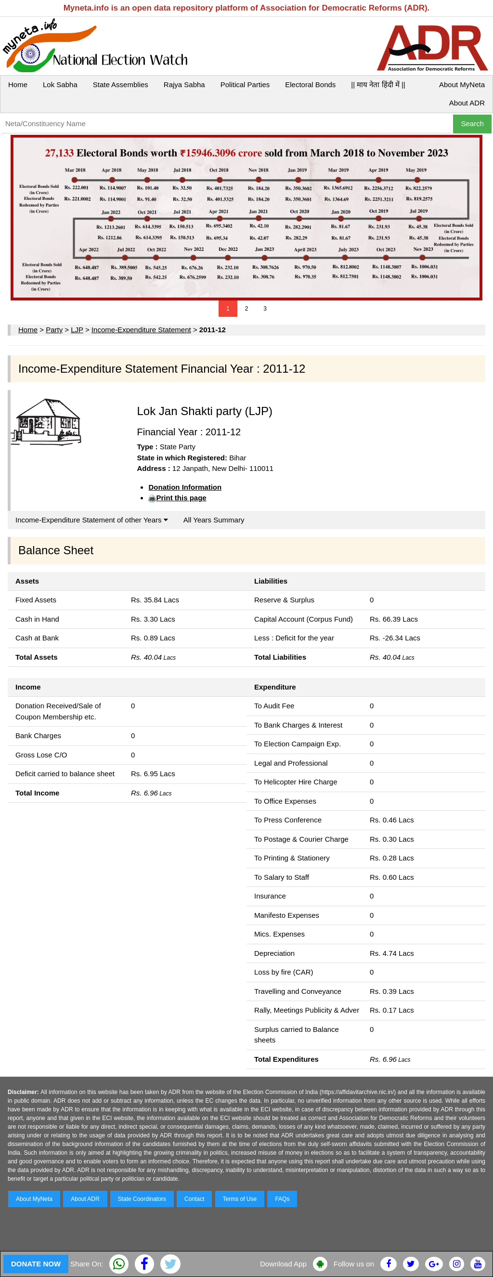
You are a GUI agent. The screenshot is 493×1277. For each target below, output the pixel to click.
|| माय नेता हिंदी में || (378, 84)
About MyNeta (462, 84)
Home (17, 84)
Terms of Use (240, 1199)
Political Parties (245, 84)
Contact (194, 1199)
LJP (77, 330)
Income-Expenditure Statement (141, 330)
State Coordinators (142, 1199)
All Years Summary (214, 520)
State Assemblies (120, 84)
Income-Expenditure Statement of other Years (91, 520)
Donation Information (184, 487)
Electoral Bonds (310, 84)
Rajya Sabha (184, 84)
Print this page (181, 498)
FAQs (282, 1199)
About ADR (467, 103)
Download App (283, 1264)
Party (54, 330)
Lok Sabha (60, 84)
